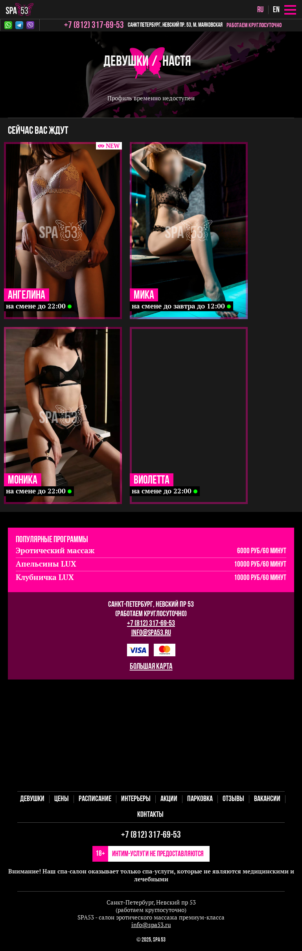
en (276, 10)
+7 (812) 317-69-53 (151, 624)
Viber (30, 25)
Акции (168, 799)
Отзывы (233, 799)
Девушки (126, 62)
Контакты (150, 815)
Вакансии (267, 799)
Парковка (200, 799)
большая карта (151, 667)
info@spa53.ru (151, 633)
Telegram (19, 25)
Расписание (95, 799)
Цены (61, 799)
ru (260, 10)
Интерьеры (136, 799)
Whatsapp (8, 25)
